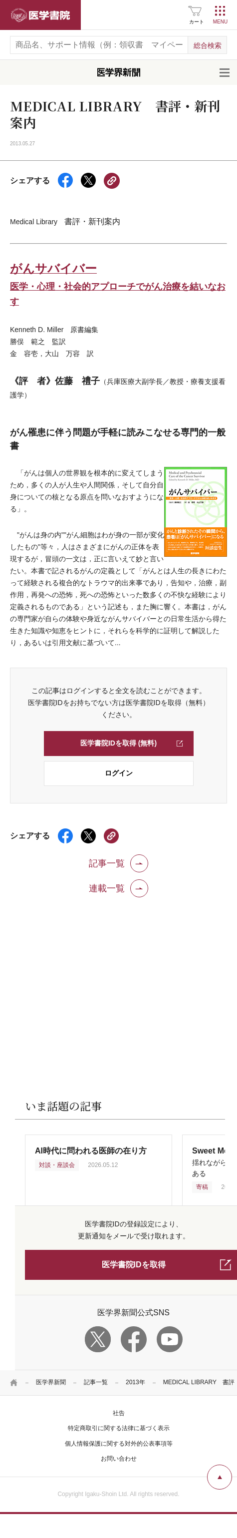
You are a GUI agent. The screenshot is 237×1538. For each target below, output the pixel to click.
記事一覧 (96, 1382)
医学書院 (40, 15)
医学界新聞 (51, 1382)
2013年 (135, 1382)
